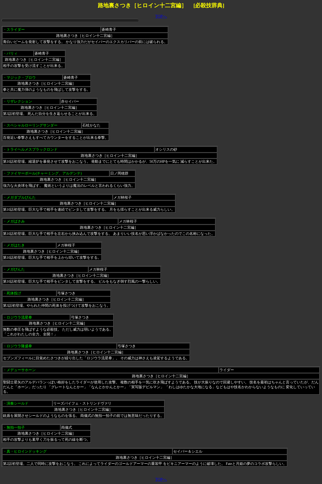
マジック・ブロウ (21, 77)
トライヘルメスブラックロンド (32, 149)
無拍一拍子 (16, 427)
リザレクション (19, 101)
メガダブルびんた (21, 197)
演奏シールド (17, 403)
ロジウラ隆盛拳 (19, 346)
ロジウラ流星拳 (19, 317)
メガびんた (16, 269)
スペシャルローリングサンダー (32, 125)
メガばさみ (16, 221)
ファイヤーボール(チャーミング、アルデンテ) (44, 173)
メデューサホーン (21, 370)
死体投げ (14, 293)
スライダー (16, 29)
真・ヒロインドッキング (27, 451)
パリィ (12, 53)
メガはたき (16, 245)
